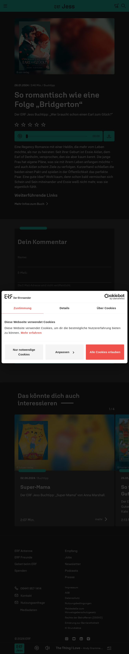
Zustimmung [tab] (23, 308)
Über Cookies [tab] (106, 308)
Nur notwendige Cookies (24, 352)
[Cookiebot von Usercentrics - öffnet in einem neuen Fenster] (107, 297)
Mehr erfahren (31, 332)
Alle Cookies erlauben (105, 352)
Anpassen (64, 352)
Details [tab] (64, 308)
